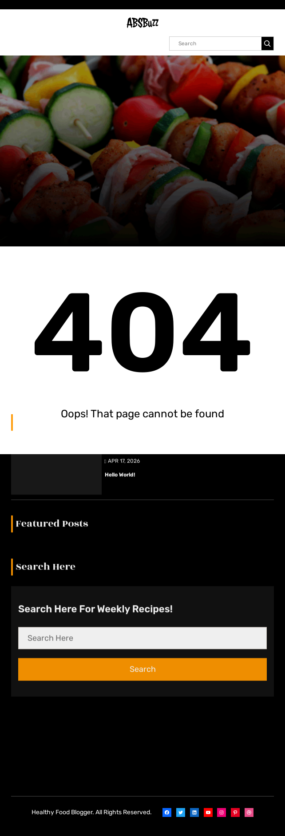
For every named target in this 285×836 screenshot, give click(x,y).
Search (143, 522)
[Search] (267, 43)
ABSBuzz (142, 23)
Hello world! (120, 327)
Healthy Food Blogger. (63, 812)
